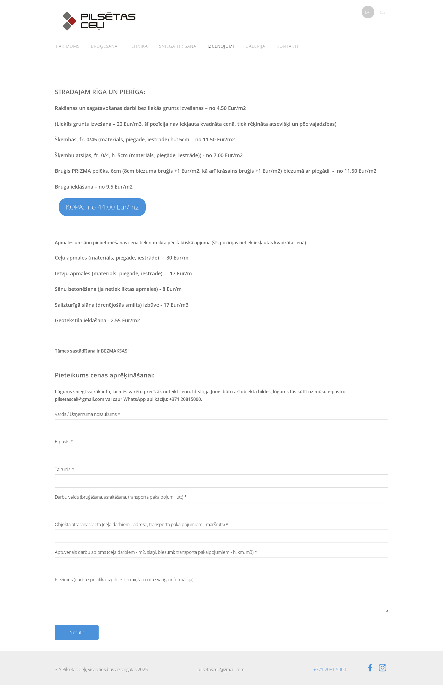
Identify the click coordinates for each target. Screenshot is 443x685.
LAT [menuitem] (368, 12)
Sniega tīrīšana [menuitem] (177, 46)
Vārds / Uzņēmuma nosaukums (87, 414)
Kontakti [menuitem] (287, 46)
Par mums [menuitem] (68, 46)
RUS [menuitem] (382, 12)
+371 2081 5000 (329, 669)
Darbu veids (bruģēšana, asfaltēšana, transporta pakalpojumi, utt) (121, 497)
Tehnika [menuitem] (138, 46)
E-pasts (64, 441)
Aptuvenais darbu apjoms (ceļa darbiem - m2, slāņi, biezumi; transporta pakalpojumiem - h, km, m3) (156, 552)
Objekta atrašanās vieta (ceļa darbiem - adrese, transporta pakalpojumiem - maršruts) (141, 524)
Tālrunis (64, 469)
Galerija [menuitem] (255, 46)
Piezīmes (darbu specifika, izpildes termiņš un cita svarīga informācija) (124, 579)
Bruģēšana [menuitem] (104, 46)
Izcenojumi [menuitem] (221, 46)
